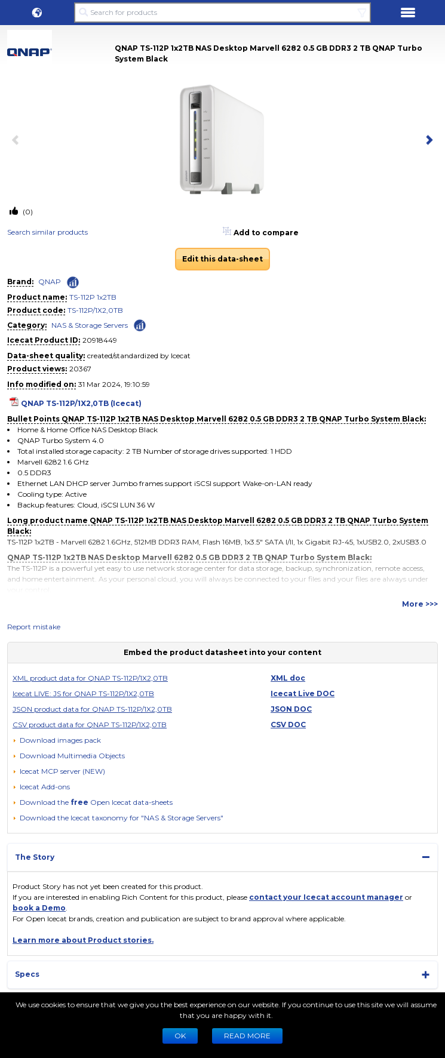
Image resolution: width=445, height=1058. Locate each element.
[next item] (427, 141)
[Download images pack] (57, 740)
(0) (27, 211)
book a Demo (39, 907)
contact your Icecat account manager (326, 897)
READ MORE (247, 1035)
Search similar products (47, 231)
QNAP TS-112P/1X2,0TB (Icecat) (81, 403)
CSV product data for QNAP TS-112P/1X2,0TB (90, 724)
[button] (37, 12)
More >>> (420, 603)
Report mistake (33, 626)
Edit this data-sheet (222, 258)
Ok (180, 1035)
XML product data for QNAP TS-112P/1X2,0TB (90, 677)
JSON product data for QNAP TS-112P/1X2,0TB (92, 709)
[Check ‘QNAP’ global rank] (73, 282)
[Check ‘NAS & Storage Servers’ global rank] (140, 324)
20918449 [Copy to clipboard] (99, 340)
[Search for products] (222, 12)
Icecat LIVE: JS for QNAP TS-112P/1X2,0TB (83, 693)
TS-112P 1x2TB (92, 297)
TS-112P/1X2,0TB (95, 310)
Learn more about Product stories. (83, 940)
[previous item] (18, 141)
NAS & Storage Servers (89, 325)
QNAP (49, 281)
